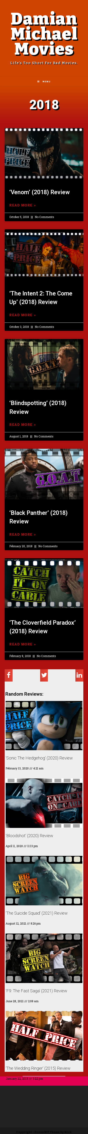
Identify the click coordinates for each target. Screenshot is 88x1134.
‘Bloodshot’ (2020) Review (29, 835)
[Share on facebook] (9, 675)
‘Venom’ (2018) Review (39, 192)
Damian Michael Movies (44, 34)
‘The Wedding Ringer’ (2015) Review (38, 1068)
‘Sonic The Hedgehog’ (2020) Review (39, 758)
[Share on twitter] (44, 675)
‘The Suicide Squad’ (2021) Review (37, 913)
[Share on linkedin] (79, 675)
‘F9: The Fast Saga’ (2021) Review (36, 990)
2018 (44, 104)
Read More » (22, 205)
